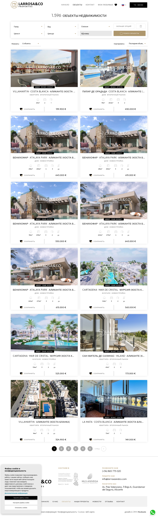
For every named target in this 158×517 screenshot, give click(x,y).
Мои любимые (107, 5)
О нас (55, 502)
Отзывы (109, 502)
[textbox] (28, 26)
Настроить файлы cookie (21, 503)
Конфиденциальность (67, 512)
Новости (97, 502)
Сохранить (27, 109)
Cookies (81, 512)
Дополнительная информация (16, 493)
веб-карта (90, 512)
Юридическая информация (45, 512)
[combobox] (28, 26)
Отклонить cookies (21, 508)
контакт (90, 5)
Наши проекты (81, 502)
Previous (13, 68)
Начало (65, 5)
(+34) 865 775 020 (111, 471)
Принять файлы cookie (21, 498)
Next (73, 68)
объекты (77, 5)
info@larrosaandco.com (114, 479)
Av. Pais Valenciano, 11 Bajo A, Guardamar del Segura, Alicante (123, 488)
